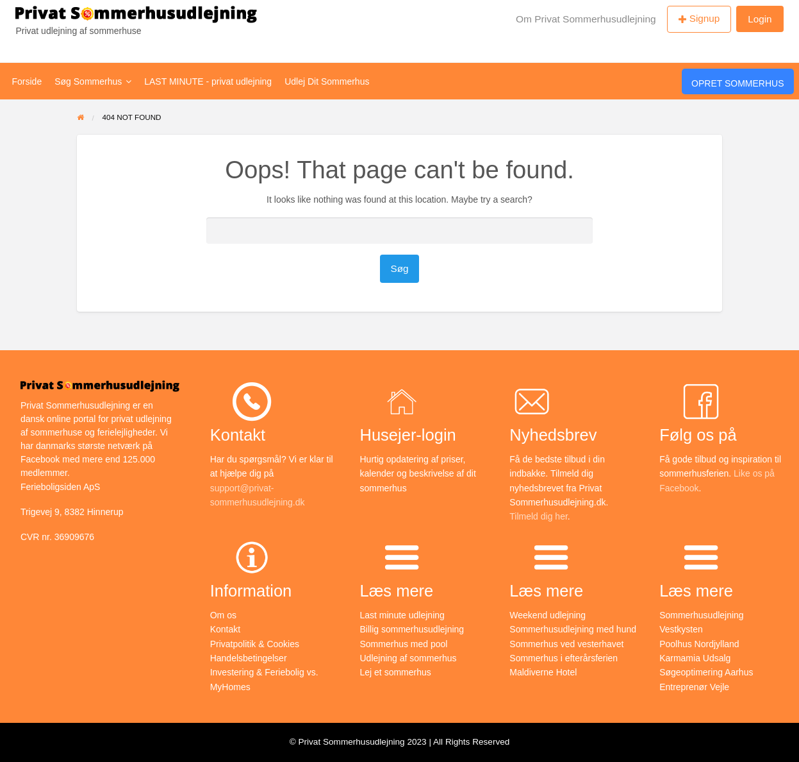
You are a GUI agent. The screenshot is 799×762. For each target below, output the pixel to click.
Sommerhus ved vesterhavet (566, 644)
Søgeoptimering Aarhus (706, 672)
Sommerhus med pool (404, 644)
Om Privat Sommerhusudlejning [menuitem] (586, 18)
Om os (223, 615)
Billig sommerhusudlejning (412, 629)
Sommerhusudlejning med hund (572, 629)
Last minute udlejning (402, 615)
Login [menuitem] (759, 18)
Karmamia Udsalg (694, 658)
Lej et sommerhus (395, 672)
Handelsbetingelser (248, 658)
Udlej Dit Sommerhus (326, 81)
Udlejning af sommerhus (408, 658)
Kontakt (225, 629)
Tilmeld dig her (538, 516)
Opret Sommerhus (737, 83)
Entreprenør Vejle (694, 687)
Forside (27, 81)
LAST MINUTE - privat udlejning (208, 81)
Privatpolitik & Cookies (254, 644)
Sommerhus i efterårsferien (563, 658)
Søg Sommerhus (92, 81)
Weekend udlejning (547, 615)
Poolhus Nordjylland (699, 644)
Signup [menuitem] (704, 18)
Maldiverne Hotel (543, 672)
